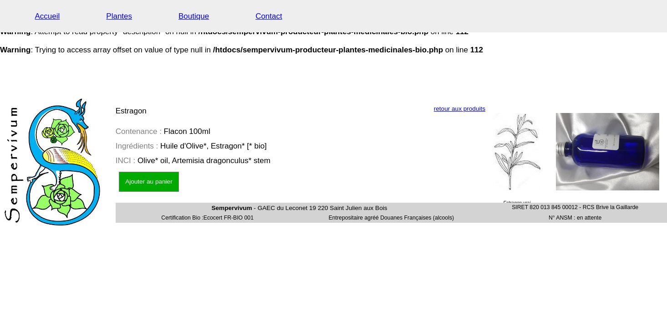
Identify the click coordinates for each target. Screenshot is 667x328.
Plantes (119, 16)
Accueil (47, 16)
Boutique (193, 16)
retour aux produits (459, 108)
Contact (268, 16)
